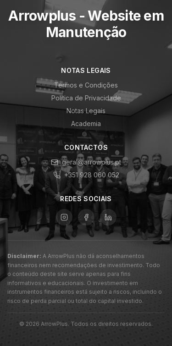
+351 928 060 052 (86, 175)
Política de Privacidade (86, 98)
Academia (86, 123)
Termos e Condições (86, 85)
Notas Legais (86, 111)
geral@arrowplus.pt (86, 162)
